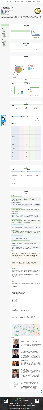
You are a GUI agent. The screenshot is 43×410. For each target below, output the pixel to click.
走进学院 (4, 42)
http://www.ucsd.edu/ (7, 14)
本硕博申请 (14, 1)
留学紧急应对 (30, 1)
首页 (10, 1)
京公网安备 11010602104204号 (27, 408)
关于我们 (38, 1)
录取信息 (4, 33)
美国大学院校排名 (5, 4)
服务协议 (32, 408)
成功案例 (34, 1)
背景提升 (25, 1)
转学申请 (22, 1)
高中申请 (18, 1)
